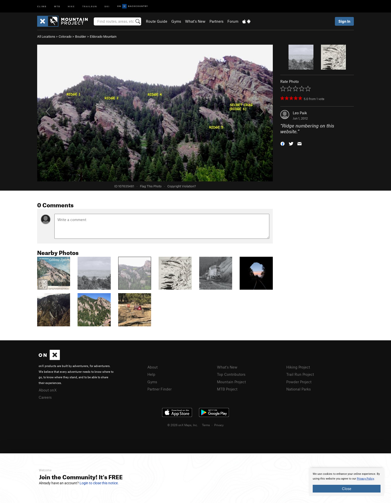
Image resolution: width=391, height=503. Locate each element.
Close (346, 488)
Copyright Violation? (181, 186)
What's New (195, 21)
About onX (48, 390)
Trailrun (89, 6)
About (152, 367)
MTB (57, 6)
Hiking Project (298, 367)
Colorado (65, 36)
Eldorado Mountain (103, 36)
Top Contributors (231, 374)
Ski (107, 6)
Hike (71, 6)
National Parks (298, 389)
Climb (42, 6)
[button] (282, 143)
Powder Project (298, 381)
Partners (216, 21)
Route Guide (156, 21)
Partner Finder (159, 389)
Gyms (176, 21)
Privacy (219, 425)
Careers (45, 397)
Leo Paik (300, 113)
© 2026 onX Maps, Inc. (182, 425)
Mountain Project (231, 381)
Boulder (80, 36)
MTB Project (227, 389)
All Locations (46, 36)
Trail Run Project (300, 374)
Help (151, 374)
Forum (232, 21)
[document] (347, 482)
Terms (206, 425)
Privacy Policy (365, 478)
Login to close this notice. (99, 483)
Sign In (344, 21)
